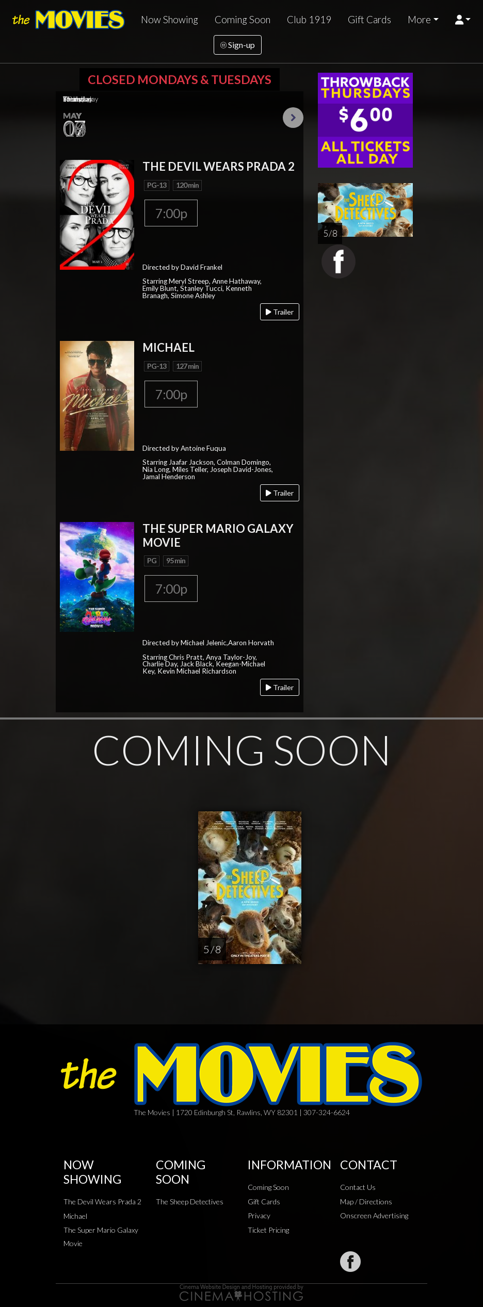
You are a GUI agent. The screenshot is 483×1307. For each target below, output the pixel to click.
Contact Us (358, 1187)
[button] (463, 19)
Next (293, 117)
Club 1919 (309, 19)
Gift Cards (369, 19)
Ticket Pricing (268, 1230)
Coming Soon (242, 19)
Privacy (259, 1215)
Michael (75, 1216)
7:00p (171, 213)
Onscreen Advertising (374, 1215)
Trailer (280, 311)
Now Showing (169, 19)
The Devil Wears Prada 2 (102, 1201)
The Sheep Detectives (189, 1201)
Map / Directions (366, 1201)
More (419, 19)
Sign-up (237, 45)
